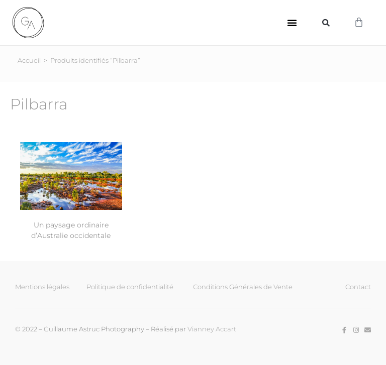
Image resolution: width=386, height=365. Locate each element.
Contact (358, 286)
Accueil (29, 60)
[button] (292, 22)
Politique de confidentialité (129, 286)
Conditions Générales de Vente (243, 286)
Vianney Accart (211, 328)
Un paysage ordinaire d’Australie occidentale (71, 229)
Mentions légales (42, 286)
